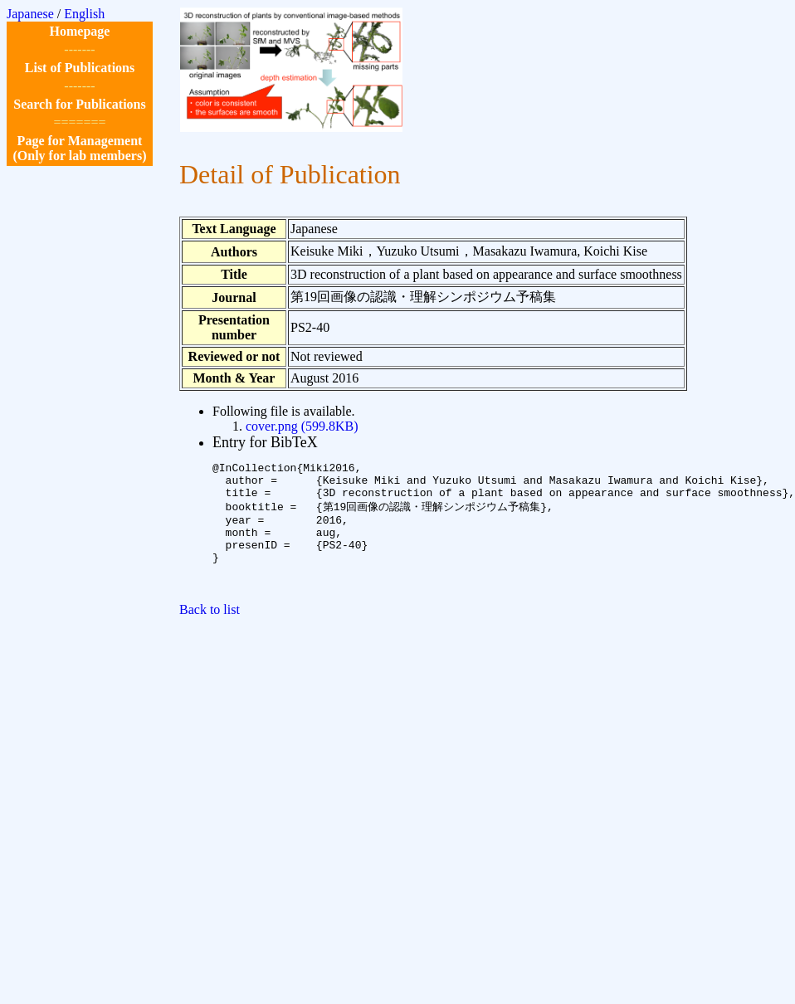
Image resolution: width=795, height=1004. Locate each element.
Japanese (30, 14)
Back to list (209, 633)
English (84, 14)
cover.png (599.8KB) (302, 426)
